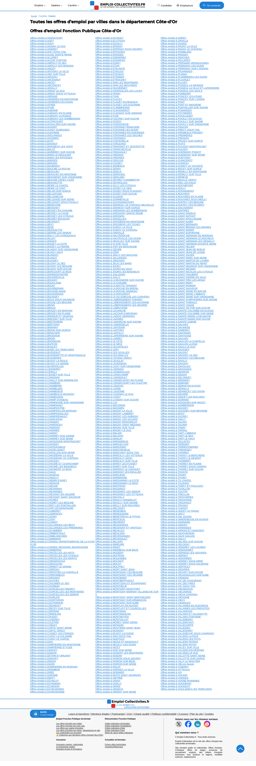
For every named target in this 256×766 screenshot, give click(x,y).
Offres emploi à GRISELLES (110, 218)
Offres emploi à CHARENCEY (46, 424)
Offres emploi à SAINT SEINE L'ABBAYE (183, 293)
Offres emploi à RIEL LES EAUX (178, 182)
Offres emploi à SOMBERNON (177, 405)
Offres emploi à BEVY (42, 224)
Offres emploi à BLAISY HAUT (46, 252)
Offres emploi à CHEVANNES (46, 491)
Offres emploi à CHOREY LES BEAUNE (52, 502)
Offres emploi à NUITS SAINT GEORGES (118, 675)
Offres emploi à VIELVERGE (176, 591)
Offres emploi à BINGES (43, 241)
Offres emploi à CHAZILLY (44, 477)
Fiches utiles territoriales (115, 744)
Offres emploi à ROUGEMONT (177, 191)
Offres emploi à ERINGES (109, 54)
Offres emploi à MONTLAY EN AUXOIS (116, 605)
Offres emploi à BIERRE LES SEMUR (50, 232)
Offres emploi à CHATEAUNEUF (47, 447)
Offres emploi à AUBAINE (44, 110)
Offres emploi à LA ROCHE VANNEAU (116, 291)
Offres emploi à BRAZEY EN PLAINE (50, 313)
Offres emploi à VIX (171, 672)
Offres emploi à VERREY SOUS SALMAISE (184, 563)
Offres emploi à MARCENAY (110, 447)
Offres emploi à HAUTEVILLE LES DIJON (118, 238)
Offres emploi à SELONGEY (176, 377)
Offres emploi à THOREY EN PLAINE (181, 463)
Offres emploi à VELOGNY (175, 544)
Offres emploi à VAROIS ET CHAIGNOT (182, 530)
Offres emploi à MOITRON (109, 555)
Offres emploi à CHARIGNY (45, 427)
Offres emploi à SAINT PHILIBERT (179, 274)
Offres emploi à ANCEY (43, 68)
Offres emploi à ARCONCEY (45, 85)
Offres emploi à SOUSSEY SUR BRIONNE (184, 410)
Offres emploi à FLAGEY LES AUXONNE (117, 104)
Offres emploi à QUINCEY (175, 163)
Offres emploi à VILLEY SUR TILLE (180, 647)
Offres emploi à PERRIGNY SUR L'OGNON (184, 68)
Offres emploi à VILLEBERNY (177, 619)
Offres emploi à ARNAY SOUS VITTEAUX (53, 93)
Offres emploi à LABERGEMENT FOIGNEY (119, 299)
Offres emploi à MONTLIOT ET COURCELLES (120, 608)
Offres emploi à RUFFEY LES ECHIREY (183, 204)
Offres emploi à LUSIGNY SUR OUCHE (117, 399)
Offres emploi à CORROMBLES (47, 575)
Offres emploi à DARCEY (43, 650)
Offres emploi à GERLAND (109, 177)
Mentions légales (100, 713)
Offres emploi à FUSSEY (108, 163)
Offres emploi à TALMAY (174, 424)
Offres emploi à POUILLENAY (177, 115)
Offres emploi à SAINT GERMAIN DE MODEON (187, 235)
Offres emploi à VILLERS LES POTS (181, 639)
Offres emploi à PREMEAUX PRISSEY (182, 132)
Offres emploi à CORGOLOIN (46, 563)
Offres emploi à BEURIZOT (45, 221)
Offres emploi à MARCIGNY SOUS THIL (117, 452)
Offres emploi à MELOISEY (110, 508)
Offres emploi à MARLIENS (110, 474)
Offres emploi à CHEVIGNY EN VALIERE (52, 494)
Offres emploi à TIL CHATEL (176, 480)
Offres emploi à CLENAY (43, 516)
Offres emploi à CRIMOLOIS (45, 613)
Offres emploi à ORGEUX (109, 689)
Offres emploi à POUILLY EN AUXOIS (181, 118)
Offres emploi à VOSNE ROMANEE (180, 680)
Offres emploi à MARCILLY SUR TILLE (116, 460)
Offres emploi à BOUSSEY (44, 296)
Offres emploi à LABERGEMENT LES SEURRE (121, 305)
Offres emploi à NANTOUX (110, 639)
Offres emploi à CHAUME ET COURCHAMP (54, 463)
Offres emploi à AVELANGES (46, 135)
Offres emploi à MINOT (107, 547)
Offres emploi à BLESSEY (44, 260)
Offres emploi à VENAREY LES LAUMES (183, 547)
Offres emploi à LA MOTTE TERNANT (116, 285)
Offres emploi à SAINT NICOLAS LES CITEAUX (187, 271)
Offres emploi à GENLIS (108, 171)
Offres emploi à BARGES (43, 160)
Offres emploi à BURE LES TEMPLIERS (52, 349)
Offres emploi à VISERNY (175, 666)
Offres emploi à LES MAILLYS (111, 355)
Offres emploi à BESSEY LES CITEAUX (52, 216)
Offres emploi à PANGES (174, 54)
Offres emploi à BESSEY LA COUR (49, 213)
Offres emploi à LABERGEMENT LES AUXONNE (122, 302)
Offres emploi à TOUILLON (175, 488)
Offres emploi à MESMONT (110, 522)
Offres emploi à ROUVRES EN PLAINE (182, 196)
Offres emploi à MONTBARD (111, 577)
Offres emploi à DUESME (44, 675)
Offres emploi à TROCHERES (177, 497)
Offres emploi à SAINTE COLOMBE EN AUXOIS (187, 310)
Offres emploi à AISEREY (44, 49)
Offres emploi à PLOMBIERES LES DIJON (184, 76)
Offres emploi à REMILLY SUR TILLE (181, 174)
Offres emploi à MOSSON (109, 625)
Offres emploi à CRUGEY (44, 616)
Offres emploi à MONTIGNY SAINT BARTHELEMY (123, 597)
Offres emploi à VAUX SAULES (178, 536)
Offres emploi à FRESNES (109, 157)
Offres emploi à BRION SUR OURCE (50, 330)
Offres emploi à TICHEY (174, 477)
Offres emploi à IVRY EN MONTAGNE (116, 246)
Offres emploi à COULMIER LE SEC (50, 583)
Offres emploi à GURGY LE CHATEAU (116, 229)
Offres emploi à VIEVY (173, 600)
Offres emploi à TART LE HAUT (178, 438)
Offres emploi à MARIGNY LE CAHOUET (117, 469)
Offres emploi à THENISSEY (176, 449)
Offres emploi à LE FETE (108, 341)
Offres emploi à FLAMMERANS (112, 107)
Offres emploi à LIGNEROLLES (112, 371)
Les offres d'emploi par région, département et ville (78, 730)
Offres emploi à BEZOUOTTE (46, 229)
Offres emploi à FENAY (108, 93)
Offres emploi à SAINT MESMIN (178, 268)
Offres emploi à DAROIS (43, 652)
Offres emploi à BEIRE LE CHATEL (49, 185)
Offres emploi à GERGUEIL (110, 174)
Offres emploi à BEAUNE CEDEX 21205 (52, 179)
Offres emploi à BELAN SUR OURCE (50, 191)
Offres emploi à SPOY (173, 413)
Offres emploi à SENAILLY (175, 388)
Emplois (40, 5)
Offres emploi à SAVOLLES (176, 366)
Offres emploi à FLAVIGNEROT (112, 110)
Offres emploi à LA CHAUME (111, 282)
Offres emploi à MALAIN (108, 433)
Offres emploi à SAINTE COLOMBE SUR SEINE (187, 313)
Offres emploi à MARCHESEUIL (112, 449)
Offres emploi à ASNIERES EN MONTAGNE (54, 99)
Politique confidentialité (164, 713)
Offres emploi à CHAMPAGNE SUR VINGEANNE (57, 402)
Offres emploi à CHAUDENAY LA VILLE (51, 455)
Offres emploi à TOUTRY (174, 491)
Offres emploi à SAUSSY (174, 352)
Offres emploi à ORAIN (107, 686)
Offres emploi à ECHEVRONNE (47, 691)
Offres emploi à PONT (173, 101)
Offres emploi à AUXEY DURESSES (50, 129)
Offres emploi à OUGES (174, 43)
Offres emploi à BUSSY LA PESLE (49, 360)
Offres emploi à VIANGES (175, 577)
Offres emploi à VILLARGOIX (176, 611)
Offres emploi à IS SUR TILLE (111, 243)
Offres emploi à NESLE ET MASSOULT (116, 641)
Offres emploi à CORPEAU (44, 569)
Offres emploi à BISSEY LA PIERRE (49, 246)
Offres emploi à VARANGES (176, 527)
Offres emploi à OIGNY (107, 680)
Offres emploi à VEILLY (173, 538)
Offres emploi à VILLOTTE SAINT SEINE (183, 655)
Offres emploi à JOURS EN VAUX (113, 268)
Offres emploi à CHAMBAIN (45, 383)
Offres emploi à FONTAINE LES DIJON (116, 129)
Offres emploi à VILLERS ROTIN (178, 644)
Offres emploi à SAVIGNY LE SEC (179, 355)
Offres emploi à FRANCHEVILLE (113, 149)
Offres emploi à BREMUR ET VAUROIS (51, 316)
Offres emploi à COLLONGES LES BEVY (52, 524)
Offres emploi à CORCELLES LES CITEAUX (54, 555)
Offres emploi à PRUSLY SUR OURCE (182, 140)
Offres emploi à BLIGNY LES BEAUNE (51, 266)
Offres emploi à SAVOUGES (176, 369)
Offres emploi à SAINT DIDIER (177, 229)
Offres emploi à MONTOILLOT (111, 619)
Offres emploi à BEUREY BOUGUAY (50, 218)
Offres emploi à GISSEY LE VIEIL (113, 188)
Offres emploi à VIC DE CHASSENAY (181, 580)
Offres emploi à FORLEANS (110, 143)
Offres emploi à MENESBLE (110, 511)
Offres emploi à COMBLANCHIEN (48, 536)
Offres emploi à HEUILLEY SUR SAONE (117, 241)
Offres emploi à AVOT (42, 140)
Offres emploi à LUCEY (108, 396)
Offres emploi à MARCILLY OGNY (114, 458)
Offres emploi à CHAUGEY (44, 460)
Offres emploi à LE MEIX (108, 344)
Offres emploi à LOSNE (108, 388)
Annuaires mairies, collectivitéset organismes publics (69, 745)
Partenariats (118, 713)
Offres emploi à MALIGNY (109, 435)
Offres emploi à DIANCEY (44, 658)
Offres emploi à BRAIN (42, 305)
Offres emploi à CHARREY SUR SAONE (52, 435)
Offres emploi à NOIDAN (108, 655)
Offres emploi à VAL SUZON (176, 516)
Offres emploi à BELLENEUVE (46, 196)
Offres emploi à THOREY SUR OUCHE (182, 469)
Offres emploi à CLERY (42, 519)
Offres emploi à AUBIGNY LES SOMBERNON (55, 118)
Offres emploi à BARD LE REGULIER (50, 154)
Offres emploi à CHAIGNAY (45, 377)
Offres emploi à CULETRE (44, 622)
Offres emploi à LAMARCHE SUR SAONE (118, 321)
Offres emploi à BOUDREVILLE (47, 277)
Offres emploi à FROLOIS (109, 160)
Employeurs (185, 5)
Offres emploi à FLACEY (108, 99)
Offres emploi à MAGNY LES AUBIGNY (116, 416)
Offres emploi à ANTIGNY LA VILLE (49, 71)
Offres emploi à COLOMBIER (46, 530)
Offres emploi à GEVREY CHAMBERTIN (117, 179)
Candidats (164, 5)
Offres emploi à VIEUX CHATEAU (179, 594)
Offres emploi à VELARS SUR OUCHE (182, 541)
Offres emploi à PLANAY (174, 74)
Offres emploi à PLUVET (174, 82)
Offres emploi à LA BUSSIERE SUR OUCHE (119, 280)
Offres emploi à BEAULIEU (44, 171)
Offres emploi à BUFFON (43, 344)
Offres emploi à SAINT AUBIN (177, 221)
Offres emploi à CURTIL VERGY (47, 630)
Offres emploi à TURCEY (174, 508)
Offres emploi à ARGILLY (43, 88)
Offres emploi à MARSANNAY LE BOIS (116, 483)
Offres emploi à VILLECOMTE (177, 625)
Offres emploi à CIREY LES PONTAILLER (53, 505)
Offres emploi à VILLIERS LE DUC (179, 652)
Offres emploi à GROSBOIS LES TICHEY (118, 224)
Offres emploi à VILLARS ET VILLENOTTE (184, 613)
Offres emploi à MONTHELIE (111, 586)
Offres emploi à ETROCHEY (110, 79)
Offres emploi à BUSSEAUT (45, 352)
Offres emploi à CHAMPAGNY (46, 405)
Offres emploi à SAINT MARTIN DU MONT (184, 263)
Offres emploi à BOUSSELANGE (48, 291)
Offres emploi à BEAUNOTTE (46, 182)
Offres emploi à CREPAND (44, 611)
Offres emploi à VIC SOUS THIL (178, 586)
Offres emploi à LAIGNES (109, 319)
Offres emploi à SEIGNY (174, 374)
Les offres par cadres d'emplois (69, 728)
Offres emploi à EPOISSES (110, 51)
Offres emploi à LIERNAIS (109, 369)
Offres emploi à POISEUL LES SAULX (181, 90)
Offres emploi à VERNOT (174, 555)
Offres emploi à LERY (107, 349)
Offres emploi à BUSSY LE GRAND (49, 363)
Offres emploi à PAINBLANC (176, 51)
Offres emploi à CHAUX (43, 472)
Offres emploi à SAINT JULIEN (177, 255)
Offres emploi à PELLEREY (176, 60)
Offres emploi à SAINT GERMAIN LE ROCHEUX (187, 238)
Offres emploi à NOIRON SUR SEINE (115, 664)
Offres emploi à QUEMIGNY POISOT (181, 152)
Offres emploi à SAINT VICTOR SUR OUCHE (185, 307)
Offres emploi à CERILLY (43, 371)
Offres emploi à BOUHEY (44, 280)
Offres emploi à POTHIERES (176, 113)
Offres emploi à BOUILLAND (45, 282)
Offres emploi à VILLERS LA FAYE (179, 636)
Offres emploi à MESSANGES (111, 524)
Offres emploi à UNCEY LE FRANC (180, 511)
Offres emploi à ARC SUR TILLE (47, 74)
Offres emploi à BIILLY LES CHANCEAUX (53, 235)
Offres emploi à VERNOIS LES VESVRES (184, 552)
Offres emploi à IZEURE (108, 249)
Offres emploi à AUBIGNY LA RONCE (50, 115)
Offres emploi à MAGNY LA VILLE (113, 410)
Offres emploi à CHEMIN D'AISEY (48, 480)
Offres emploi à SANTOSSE (176, 335)
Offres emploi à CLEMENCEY (46, 513)
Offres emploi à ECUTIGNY (110, 40)
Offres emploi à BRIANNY (44, 327)
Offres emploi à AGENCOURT (46, 37)
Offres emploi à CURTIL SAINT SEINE (51, 627)
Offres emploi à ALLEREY (44, 57)
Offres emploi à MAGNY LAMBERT (114, 413)
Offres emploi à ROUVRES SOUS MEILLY (184, 199)
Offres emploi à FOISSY (108, 121)
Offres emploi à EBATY (42, 677)
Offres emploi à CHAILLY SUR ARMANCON (54, 380)
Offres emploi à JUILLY (107, 277)
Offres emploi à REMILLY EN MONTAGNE (184, 171)
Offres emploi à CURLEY (43, 625)
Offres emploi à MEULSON (110, 533)
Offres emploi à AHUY (42, 43)
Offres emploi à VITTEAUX (175, 669)
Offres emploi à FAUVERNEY (111, 88)
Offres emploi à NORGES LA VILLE (114, 669)
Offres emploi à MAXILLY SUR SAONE (116, 502)
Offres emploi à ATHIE (42, 107)
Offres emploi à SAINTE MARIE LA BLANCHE (186, 316)
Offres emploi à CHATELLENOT (47, 449)
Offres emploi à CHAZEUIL (44, 474)
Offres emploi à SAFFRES (175, 210)
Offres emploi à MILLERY (109, 541)
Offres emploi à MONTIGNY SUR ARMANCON (120, 600)
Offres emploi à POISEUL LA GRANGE (182, 85)
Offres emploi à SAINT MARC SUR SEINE (184, 257)
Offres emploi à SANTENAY (176, 332)
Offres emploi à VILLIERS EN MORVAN (182, 650)
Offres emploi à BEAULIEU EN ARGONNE (53, 174)
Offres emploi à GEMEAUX (110, 165)
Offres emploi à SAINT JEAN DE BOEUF (183, 249)
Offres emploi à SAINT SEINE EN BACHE (183, 291)
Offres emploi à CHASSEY (44, 444)
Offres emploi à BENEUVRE (45, 204)
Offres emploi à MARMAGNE (111, 477)
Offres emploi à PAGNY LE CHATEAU (181, 49)
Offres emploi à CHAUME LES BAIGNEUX (53, 466)
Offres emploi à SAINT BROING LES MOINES (186, 227)
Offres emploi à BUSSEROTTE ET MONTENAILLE (58, 355)
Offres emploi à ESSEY (108, 63)
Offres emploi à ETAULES (109, 71)
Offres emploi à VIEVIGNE (175, 597)
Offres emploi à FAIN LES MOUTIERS (116, 85)
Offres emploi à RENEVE (174, 177)
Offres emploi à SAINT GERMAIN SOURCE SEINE (188, 243)
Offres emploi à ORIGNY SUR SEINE (115, 691)
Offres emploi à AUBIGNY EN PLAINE (51, 113)
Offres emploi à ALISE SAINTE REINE (51, 54)
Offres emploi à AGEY (42, 40)
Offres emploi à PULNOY (174, 149)
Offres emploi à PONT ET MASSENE (181, 104)
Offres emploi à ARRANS (43, 96)
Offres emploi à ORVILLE (174, 40)
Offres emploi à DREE (42, 672)
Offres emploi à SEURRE (174, 394)
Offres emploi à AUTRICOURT (46, 121)
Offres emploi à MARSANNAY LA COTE (117, 480)
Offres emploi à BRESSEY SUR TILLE (51, 319)
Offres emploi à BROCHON (45, 332)
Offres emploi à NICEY (107, 647)
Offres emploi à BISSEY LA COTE (48, 243)
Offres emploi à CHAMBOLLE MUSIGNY (52, 394)
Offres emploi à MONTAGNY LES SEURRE (119, 575)
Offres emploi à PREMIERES (176, 135)
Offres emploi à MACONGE (110, 405)
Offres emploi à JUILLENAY (110, 274)
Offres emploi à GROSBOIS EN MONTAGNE (119, 221)
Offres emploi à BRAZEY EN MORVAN (51, 310)
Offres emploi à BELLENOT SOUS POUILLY (54, 202)
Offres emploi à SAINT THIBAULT (179, 302)
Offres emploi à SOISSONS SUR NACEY (183, 402)
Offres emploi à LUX (106, 402)
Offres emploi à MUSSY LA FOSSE (114, 633)
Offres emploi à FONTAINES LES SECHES (119, 135)
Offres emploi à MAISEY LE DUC (113, 430)
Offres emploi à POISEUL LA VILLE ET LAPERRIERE (190, 88)
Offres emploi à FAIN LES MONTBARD (116, 82)
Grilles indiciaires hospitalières (118, 726)
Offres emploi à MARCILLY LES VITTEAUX (119, 455)
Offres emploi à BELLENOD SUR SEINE (52, 199)
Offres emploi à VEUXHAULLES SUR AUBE (185, 575)
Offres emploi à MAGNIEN (109, 408)
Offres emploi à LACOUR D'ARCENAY (116, 313)
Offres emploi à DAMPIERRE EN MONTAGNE (55, 644)
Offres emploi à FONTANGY (110, 138)
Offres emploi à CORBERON (45, 549)
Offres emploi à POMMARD (176, 93)
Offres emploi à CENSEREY (45, 369)
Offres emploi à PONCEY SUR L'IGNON (183, 99)
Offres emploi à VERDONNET (177, 549)
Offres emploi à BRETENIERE (46, 321)
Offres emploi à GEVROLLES (111, 182)
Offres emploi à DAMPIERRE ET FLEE (51, 647)
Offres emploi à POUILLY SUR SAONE (182, 121)
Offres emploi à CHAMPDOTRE (47, 408)
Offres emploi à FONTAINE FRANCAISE (117, 127)
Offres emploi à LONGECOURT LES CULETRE (121, 383)
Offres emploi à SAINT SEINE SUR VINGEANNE (187, 296)
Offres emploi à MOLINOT (109, 561)
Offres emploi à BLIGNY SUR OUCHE (51, 268)
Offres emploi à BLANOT (43, 257)
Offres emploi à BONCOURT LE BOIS (50, 271)
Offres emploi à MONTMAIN (110, 611)
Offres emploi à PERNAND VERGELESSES (185, 63)
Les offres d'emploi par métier (69, 723)
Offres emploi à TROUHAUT (176, 502)
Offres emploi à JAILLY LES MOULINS (116, 255)
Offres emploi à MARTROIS (110, 485)
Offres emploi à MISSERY (109, 552)
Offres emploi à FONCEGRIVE (112, 124)
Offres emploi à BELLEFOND (46, 193)
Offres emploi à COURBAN (45, 586)
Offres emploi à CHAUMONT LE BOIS (51, 469)
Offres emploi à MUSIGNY (109, 630)
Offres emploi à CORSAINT (45, 577)
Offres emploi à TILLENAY (175, 483)
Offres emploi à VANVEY (174, 524)
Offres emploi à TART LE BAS (177, 435)
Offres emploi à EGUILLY (109, 43)
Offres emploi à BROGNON (45, 335)
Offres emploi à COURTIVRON (47, 600)
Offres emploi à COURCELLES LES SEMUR (54, 594)
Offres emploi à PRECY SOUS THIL (180, 129)
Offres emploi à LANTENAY (110, 327)
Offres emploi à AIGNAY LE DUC (48, 46)
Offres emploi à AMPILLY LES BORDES (52, 65)
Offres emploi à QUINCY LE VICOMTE (182, 165)
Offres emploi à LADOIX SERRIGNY (115, 316)
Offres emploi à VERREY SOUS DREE (182, 561)
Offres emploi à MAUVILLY (110, 497)
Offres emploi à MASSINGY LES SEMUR (117, 491)
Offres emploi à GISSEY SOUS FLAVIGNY (118, 191)
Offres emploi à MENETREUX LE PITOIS (117, 516)
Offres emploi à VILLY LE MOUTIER (180, 661)
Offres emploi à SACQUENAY (177, 207)
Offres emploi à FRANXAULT (111, 152)
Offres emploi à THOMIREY (176, 460)
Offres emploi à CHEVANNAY (46, 488)
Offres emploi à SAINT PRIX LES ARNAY (183, 280)
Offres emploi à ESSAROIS (110, 60)
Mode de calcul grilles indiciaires (119, 733)
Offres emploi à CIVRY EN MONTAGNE (51, 508)
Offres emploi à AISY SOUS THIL (48, 51)
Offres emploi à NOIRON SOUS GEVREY (118, 658)
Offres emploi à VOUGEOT (175, 686)
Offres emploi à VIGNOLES (175, 602)
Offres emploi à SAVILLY (174, 360)
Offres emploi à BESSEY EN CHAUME (51, 210)
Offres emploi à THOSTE (174, 472)
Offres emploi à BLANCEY (44, 255)
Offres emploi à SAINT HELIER (178, 246)
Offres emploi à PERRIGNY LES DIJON (182, 65)
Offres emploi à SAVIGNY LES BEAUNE (183, 357)
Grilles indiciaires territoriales (117, 723)
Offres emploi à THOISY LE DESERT (181, 458)
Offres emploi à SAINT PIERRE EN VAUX (183, 277)
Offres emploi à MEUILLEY (110, 530)
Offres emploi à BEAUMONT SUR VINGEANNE (56, 177)
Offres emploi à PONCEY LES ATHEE (181, 96)
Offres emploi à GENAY (108, 168)
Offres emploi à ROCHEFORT (177, 185)
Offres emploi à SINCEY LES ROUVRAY (183, 396)
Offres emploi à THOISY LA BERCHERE (183, 455)
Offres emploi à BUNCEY (43, 346)
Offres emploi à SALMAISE (175, 327)
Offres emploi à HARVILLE (109, 232)
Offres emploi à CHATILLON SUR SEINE (52, 452)
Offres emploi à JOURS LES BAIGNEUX (117, 271)
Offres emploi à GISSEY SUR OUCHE (116, 193)
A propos (183, 713)
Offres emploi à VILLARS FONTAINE (181, 616)
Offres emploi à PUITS (173, 143)
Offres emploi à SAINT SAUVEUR (179, 288)
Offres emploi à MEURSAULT (111, 538)
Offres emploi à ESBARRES (110, 57)
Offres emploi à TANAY (173, 427)
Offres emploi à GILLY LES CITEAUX (115, 185)
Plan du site (196, 713)
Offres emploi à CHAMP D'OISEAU (49, 399)
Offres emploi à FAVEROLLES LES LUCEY (119, 90)
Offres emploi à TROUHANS (176, 499)
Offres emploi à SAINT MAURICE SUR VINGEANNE (189, 266)
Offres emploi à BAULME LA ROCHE (50, 168)
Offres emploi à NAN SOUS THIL (113, 636)
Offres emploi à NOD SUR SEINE (113, 650)
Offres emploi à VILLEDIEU (175, 627)
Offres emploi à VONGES (174, 677)
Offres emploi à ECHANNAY (45, 683)
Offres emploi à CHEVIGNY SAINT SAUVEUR (55, 497)
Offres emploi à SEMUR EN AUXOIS (181, 385)
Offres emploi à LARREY (108, 338)
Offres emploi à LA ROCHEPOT (112, 293)
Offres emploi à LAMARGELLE (112, 324)
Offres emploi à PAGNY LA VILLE (179, 46)
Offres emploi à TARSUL (174, 430)
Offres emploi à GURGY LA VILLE (113, 227)
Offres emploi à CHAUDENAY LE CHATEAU (54, 458)
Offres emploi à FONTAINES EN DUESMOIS (119, 132)
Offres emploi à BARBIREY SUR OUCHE (52, 152)
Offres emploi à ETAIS (107, 65)
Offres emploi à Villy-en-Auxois (177, 664)
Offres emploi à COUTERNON (46, 602)
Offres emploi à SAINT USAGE (177, 305)
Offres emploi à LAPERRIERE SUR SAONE (119, 335)
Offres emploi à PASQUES (175, 57)
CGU (129, 713)
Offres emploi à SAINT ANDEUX (178, 213)
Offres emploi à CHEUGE (44, 485)
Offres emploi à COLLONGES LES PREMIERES (56, 527)
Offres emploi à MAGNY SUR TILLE (115, 427)
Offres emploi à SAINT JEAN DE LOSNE (183, 252)
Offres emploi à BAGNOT (44, 143)
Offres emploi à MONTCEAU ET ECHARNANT (120, 583)
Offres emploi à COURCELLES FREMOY (52, 588)
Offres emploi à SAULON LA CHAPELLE (183, 341)
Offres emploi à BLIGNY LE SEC (48, 263)
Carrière (73, 5)
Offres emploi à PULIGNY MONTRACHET (184, 146)
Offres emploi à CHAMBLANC (46, 388)
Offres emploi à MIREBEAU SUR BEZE (116, 549)
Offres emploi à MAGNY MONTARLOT (116, 421)
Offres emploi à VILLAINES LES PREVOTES (185, 608)
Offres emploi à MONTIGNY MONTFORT (117, 588)
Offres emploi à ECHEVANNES (47, 689)
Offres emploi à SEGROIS (175, 371)
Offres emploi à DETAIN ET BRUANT (50, 655)
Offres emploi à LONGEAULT (111, 377)
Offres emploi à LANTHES (109, 330)
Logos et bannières (78, 713)
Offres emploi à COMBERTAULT (47, 533)
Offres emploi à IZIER (107, 252)
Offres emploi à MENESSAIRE (112, 513)
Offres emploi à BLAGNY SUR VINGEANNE (54, 249)
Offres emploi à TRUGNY (174, 505)
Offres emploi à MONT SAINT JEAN (115, 569)
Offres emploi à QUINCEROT (177, 160)
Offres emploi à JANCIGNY (110, 260)
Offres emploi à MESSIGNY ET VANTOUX (118, 527)
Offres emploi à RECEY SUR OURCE (181, 168)
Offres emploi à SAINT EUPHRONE (180, 232)
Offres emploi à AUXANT (43, 127)
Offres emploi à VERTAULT (175, 566)
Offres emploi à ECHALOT (44, 680)
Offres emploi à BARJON (43, 163)
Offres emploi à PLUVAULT (175, 79)
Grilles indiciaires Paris (115, 730)
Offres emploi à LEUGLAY (109, 360)
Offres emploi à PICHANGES (176, 71)
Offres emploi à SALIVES (174, 324)
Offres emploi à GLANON (109, 196)
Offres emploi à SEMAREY (175, 380)
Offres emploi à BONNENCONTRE (49, 274)
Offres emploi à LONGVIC (109, 385)
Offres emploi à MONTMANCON (113, 613)
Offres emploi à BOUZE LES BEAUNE (51, 302)
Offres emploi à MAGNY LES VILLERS (116, 419)
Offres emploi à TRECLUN (175, 494)
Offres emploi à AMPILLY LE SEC (48, 63)
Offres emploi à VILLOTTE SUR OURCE (183, 658)
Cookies (209, 713)
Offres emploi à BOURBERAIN (47, 288)
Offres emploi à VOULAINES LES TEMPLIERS (186, 689)
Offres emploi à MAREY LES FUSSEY (116, 463)
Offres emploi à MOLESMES (111, 558)
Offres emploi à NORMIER (109, 672)
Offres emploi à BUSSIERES (45, 357)
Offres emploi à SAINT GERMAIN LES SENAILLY (188, 241)
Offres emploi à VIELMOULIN (177, 588)
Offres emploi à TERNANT (175, 444)
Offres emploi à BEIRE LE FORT (48, 188)
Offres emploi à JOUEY (108, 266)
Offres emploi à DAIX (41, 641)
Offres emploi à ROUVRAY (175, 193)
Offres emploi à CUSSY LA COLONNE (51, 636)
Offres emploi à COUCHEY (45, 580)
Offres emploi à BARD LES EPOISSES (51, 157)
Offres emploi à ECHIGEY (109, 37)
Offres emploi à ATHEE (42, 104)
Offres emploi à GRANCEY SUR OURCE (117, 207)
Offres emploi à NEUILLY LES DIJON (115, 644)
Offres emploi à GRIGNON (109, 216)
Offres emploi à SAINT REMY (177, 282)
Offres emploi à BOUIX (42, 285)
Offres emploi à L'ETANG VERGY (113, 357)
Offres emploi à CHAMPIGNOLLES (49, 413)
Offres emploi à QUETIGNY (176, 157)
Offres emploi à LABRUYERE (111, 307)
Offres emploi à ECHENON (45, 686)
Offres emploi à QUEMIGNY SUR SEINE (183, 154)
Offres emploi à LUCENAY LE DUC (114, 394)
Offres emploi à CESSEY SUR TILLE (50, 374)
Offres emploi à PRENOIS (175, 138)
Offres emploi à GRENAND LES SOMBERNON (121, 210)
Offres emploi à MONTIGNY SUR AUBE (117, 602)
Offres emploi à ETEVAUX (109, 74)
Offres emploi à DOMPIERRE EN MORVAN (53, 666)
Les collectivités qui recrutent (68, 733)
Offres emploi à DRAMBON (45, 669)
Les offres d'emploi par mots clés (70, 726)
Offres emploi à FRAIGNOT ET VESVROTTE (119, 146)
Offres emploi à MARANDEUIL (112, 441)
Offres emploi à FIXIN (107, 96)
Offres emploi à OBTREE (109, 677)
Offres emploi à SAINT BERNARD (179, 224)
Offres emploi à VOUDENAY (176, 683)
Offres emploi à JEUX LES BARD (113, 263)
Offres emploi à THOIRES (175, 452)
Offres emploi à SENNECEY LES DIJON (183, 391)
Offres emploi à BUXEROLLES (47, 366)
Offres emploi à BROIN (42, 338)
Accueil (34, 16)
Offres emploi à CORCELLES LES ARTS (52, 552)
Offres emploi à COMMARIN (45, 538)
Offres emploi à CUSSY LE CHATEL (50, 639)
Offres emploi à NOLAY (108, 666)
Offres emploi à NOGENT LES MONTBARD (119, 652)
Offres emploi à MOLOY (108, 563)
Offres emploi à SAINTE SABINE (178, 321)
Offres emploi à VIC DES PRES (178, 583)
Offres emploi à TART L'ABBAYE (178, 433)
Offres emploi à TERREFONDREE (179, 447)
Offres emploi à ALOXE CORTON (48, 60)
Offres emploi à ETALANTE (110, 68)
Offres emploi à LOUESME (110, 391)
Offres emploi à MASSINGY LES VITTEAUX (119, 494)
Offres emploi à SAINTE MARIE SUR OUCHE (186, 319)
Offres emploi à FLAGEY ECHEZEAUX (116, 101)
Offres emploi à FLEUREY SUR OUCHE (117, 118)
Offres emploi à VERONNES (176, 558)
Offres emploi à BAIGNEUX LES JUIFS (51, 146)
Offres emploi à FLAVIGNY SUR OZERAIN (118, 113)
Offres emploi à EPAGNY (109, 46)
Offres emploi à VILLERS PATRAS (179, 641)
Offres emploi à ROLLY (173, 188)
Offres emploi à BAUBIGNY (45, 165)
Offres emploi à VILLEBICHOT (177, 622)
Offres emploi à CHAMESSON (46, 396)
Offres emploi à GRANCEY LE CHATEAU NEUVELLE (124, 204)
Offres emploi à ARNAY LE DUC (47, 90)
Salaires (56, 5)
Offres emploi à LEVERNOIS (111, 363)
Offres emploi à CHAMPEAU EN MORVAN (53, 410)
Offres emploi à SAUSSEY (175, 349)
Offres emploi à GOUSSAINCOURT (114, 202)
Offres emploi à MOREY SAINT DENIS (116, 622)
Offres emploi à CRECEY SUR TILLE (50, 608)
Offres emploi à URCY (173, 513)
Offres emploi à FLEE (107, 115)
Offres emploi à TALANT (174, 421)
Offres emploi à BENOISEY (45, 207)
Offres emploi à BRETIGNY (45, 324)
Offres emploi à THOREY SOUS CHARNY (184, 466)
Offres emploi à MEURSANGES (112, 536)
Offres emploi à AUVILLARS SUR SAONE (53, 124)
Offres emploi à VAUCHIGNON (177, 533)
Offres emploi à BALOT (42, 149)
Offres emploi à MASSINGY (110, 488)
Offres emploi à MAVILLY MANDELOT (116, 499)
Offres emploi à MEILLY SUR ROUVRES (117, 505)
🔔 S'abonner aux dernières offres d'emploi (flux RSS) (79, 735)
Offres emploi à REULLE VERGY (179, 179)
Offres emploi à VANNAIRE (175, 522)
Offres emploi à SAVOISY (174, 363)
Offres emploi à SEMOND (175, 383)
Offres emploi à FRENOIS (109, 154)
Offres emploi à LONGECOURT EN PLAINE (119, 380)
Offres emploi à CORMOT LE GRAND (50, 566)
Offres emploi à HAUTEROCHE (112, 235)
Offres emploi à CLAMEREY (45, 511)
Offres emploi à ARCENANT (45, 79)
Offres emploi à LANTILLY (109, 332)
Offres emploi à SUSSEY (174, 416)
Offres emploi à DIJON (42, 664)
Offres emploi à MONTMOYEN (112, 616)
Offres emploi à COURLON (45, 597)
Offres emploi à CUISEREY (45, 619)
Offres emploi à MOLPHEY (110, 566)
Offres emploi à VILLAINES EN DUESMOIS (184, 605)
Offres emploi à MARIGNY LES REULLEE (118, 472)
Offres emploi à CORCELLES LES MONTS (53, 558)
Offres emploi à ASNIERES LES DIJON (51, 101)
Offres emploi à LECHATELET (111, 346)
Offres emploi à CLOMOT (44, 522)
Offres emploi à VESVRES (175, 569)
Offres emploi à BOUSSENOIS (47, 293)
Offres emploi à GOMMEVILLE (112, 199)
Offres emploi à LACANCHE (110, 310)
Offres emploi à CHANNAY (44, 421)
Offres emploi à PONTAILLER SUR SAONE (184, 107)
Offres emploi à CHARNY (44, 433)
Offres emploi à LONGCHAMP (111, 374)
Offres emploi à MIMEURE (109, 544)
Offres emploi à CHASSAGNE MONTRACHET (55, 441)
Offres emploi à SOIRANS (175, 399)
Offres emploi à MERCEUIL (110, 519)
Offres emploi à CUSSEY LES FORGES (52, 633)
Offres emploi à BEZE (42, 227)
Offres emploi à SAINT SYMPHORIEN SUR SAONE (189, 299)
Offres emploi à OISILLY (108, 683)
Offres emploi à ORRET (173, 37)
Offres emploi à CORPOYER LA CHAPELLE (54, 572)
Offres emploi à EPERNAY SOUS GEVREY (119, 49)
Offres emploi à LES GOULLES (112, 352)
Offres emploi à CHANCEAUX (46, 419)
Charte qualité (141, 713)
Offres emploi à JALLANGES (111, 257)
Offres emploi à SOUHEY (174, 408)
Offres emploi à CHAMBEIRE (46, 385)
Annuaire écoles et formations (69, 749)
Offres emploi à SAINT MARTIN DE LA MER (185, 260)
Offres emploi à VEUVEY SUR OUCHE (182, 572)
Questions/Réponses (114, 747)
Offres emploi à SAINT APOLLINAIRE (181, 218)
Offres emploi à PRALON (174, 127)
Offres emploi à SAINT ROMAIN (178, 285)
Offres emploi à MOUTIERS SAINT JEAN (117, 627)
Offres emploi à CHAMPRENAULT (48, 416)
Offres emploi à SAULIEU (174, 338)
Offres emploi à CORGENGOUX (47, 561)
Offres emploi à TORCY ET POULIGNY (182, 485)
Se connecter (211, 5)
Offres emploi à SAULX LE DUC (178, 346)
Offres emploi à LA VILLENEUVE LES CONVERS (122, 296)
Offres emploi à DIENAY (43, 661)
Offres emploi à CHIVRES (44, 499)
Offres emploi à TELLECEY (175, 441)
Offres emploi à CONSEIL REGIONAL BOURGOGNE (59, 547)
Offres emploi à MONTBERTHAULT (114, 580)
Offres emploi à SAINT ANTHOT (178, 216)
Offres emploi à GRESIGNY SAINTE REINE (119, 213)
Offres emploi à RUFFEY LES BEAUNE (182, 202)
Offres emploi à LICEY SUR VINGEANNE (118, 366)
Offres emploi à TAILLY (173, 419)
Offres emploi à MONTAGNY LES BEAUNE (119, 572)
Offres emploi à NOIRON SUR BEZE (115, 661)
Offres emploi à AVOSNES (44, 138)
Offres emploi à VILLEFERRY (177, 630)
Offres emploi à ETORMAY (109, 76)
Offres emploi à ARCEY (43, 82)
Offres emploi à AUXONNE (44, 132)
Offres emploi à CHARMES (45, 430)
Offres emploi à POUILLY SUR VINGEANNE (185, 124)
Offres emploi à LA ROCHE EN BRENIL (117, 288)
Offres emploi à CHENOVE (44, 483)
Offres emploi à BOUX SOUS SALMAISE (52, 299)
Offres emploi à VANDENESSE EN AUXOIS (184, 519)
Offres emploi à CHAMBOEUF (46, 391)
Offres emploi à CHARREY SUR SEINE (51, 438)
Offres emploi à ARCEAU (43, 76)
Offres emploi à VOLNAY (174, 675)
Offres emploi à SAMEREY (175, 330)
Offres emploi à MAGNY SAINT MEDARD (118, 424)
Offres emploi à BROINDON (45, 341)
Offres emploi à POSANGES (176, 110)
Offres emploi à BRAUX (43, 307)
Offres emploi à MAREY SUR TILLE (114, 466)
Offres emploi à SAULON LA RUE (179, 344)
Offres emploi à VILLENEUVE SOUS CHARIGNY (187, 633)
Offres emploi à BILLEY (43, 238)
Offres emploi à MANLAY (108, 438)
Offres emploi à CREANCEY (45, 605)
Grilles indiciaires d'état (115, 728)
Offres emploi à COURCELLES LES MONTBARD (57, 591)
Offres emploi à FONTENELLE (112, 140)
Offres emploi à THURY (173, 474)
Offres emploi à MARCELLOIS (111, 444)
